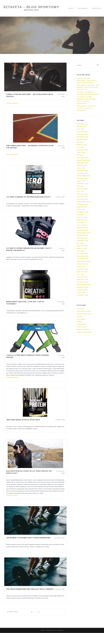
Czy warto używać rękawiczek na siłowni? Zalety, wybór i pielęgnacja (29, 249)
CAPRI (42, 630)
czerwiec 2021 (82, 212)
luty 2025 (80, 148)
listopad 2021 (82, 199)
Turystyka (96, 8)
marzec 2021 (82, 220)
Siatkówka (81, 319)
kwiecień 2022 (82, 189)
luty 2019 (80, 275)
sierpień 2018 (82, 290)
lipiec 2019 (81, 267)
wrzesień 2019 (82, 264)
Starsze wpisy (12, 612)
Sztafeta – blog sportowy (31, 7)
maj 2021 (80, 215)
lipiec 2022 (81, 181)
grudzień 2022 (82, 171)
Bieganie (80, 309)
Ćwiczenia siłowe (84, 312)
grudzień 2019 (82, 257)
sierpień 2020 (82, 238)
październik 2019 (83, 262)
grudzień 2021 (82, 197)
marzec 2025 (82, 145)
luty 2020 (80, 251)
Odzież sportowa (84, 314)
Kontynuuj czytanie (12, 103)
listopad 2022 (82, 174)
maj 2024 (80, 155)
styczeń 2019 (82, 277)
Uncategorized (83, 330)
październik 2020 (83, 233)
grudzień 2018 (82, 280)
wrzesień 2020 (82, 236)
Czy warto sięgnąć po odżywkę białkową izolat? (28, 197)
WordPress (60, 630)
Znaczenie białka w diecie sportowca (23, 420)
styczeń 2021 (82, 225)
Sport (71, 8)
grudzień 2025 (82, 135)
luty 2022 (80, 192)
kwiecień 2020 (82, 246)
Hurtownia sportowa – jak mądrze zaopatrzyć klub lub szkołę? (30, 147)
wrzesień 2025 (82, 137)
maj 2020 (80, 244)
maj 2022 (80, 186)
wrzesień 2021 (82, 205)
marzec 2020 (82, 249)
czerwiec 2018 (82, 295)
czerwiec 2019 (82, 269)
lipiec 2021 (81, 210)
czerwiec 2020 (82, 241)
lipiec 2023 (81, 168)
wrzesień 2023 (82, 163)
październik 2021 (83, 202)
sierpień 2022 (82, 179)
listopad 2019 (82, 259)
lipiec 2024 (81, 153)
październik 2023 (83, 161)
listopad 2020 (82, 231)
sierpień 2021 (82, 207)
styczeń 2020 (82, 254)
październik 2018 (83, 285)
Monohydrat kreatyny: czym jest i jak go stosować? (25, 303)
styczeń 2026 (82, 132)
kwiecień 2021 (82, 218)
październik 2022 (83, 176)
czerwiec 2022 (82, 184)
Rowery (80, 317)
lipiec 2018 (81, 293)
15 (39, 612)
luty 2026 (80, 129)
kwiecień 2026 (82, 124)
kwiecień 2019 (82, 272)
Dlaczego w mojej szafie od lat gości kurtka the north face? (29, 472)
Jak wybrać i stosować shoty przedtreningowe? (28, 538)
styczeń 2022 (82, 194)
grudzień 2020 (82, 228)
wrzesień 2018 (82, 288)
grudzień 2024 (82, 150)
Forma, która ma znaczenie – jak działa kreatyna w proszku (29, 95)
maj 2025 (80, 142)
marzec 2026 (82, 127)
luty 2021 (80, 223)
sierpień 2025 (82, 140)
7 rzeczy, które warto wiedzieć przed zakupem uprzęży (27, 356)
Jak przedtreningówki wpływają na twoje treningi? (30, 589)
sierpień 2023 (82, 166)
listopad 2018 (82, 282)
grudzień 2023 (82, 158)
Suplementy (83, 8)
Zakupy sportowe (84, 332)
